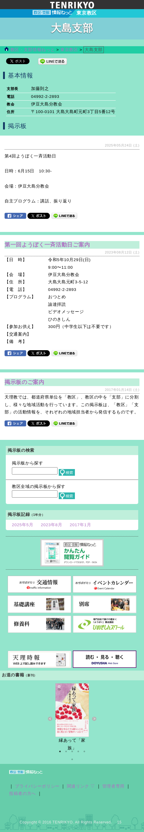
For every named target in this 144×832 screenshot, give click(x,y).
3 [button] (72, 751)
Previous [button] (50, 719)
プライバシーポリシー (37, 786)
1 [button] (60, 751)
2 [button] (66, 751)
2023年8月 (51, 525)
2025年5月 (22, 525)
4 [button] (78, 751)
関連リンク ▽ (81, 786)
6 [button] (72, 759)
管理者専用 (113, 786)
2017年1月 (80, 525)
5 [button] (84, 751)
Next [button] (94, 719)
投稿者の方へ (22, 793)
